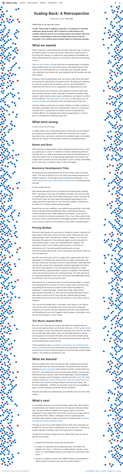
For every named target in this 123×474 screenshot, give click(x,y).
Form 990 (81, 377)
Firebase (26, 471)
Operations (52, 3)
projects (43, 101)
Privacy (118, 471)
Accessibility (90, 471)
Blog (60, 3)
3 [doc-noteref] (39, 371)
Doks (17, 471)
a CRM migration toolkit (82, 328)
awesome (36, 101)
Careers (97, 471)
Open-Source (32, 3)
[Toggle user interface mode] (119, 3)
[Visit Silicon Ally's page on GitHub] (116, 3)
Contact (103, 471)
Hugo (13, 471)
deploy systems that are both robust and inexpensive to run (66, 380)
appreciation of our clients (60, 99)
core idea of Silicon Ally (45, 65)
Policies (43, 3)
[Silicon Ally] (9, 2)
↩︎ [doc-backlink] (74, 443)
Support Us (111, 471)
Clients (22, 3)
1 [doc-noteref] (89, 221)
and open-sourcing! (46, 369)
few (87, 99)
